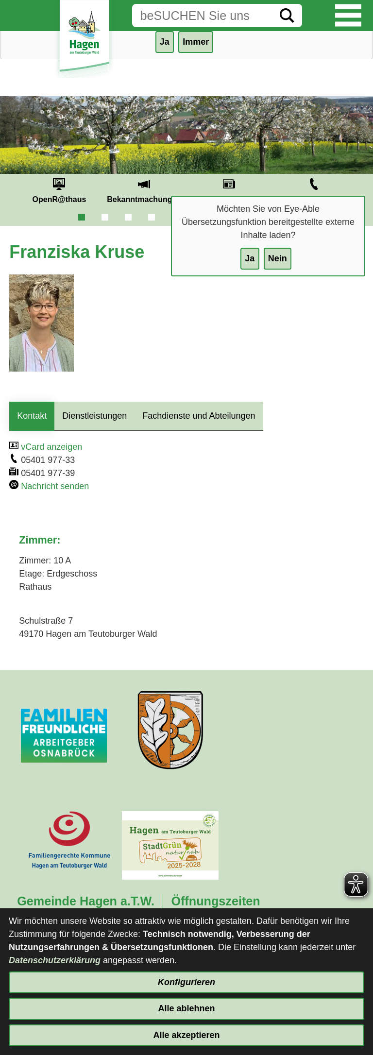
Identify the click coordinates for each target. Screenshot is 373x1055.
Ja (249, 258)
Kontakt (32, 416)
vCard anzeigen (51, 447)
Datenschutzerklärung (55, 960)
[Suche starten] (287, 15)
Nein (277, 258)
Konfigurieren (186, 982)
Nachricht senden (55, 486)
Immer (196, 42)
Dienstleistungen (94, 416)
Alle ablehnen (186, 1008)
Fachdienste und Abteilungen (198, 416)
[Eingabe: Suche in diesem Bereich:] (202, 15)
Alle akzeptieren (186, 1035)
